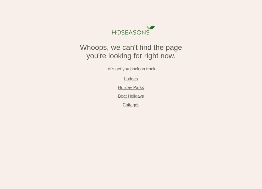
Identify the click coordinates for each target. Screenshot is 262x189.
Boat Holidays (131, 96)
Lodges (131, 79)
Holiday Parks (131, 87)
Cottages (131, 105)
